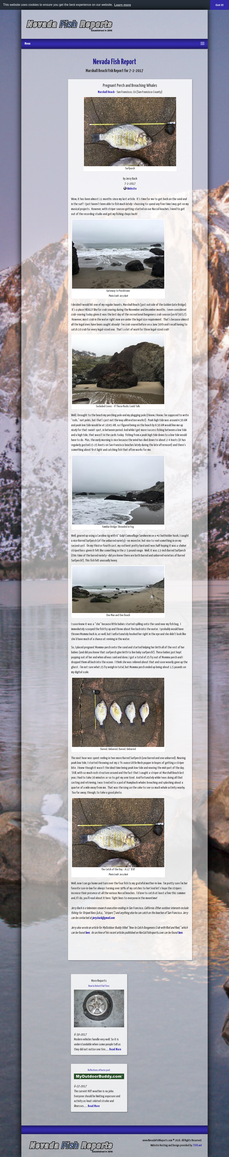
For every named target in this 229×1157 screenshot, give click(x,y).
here (87, 932)
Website (132, 188)
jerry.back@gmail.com (103, 918)
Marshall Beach (106, 92)
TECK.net (197, 1145)
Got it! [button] (220, 5)
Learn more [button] (122, 5)
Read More (115, 1049)
